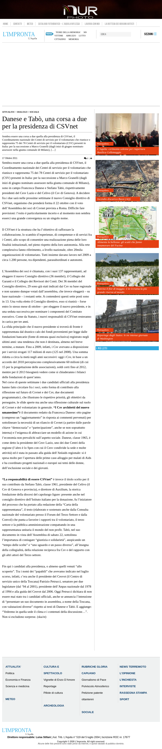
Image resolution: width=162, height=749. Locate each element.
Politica (9, 673)
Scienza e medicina (17, 686)
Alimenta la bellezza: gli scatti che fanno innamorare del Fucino (119, 243)
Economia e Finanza (18, 679)
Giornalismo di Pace (94, 679)
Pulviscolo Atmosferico (95, 686)
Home (5, 23)
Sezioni (148, 34)
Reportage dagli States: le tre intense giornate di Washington (122, 337)
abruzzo (71, 35)
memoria (74, 39)
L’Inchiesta (128, 679)
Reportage (49, 686)
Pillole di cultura (53, 692)
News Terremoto (133, 666)
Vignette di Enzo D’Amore (59, 679)
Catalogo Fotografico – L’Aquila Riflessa (59, 23)
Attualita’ (13, 666)
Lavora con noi (92, 23)
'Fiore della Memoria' (68, 32)
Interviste (128, 686)
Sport (124, 699)
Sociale (34, 112)
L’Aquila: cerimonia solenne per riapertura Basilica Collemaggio (121, 150)
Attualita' (8, 112)
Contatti (17, 23)
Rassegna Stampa (133, 692)
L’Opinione (127, 673)
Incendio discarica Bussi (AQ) (114, 199)
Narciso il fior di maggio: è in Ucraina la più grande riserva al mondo (122, 290)
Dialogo (22, 112)
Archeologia (53, 705)
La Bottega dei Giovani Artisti (119, 23)
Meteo (30, 23)
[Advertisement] (81, 74)
